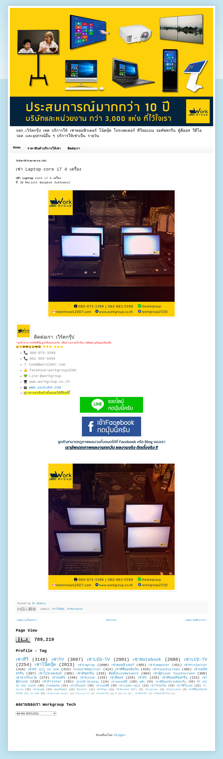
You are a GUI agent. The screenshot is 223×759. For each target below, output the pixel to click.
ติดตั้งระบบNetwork (124, 673)
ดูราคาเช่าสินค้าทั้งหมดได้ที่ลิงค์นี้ (46, 393)
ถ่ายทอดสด (53, 685)
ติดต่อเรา (73, 148)
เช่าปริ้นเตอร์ (78, 685)
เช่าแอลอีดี (102, 685)
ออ (124, 693)
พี (116, 693)
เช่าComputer (159, 665)
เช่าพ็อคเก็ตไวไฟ (162, 693)
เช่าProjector (195, 665)
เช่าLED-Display (87, 681)
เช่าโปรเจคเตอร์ (50, 673)
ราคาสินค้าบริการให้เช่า (44, 148)
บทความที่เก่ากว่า (195, 620)
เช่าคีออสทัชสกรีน (174, 678)
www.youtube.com (45, 387)
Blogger (120, 735)
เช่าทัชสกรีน (85, 673)
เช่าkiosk (87, 678)
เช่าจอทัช (58, 678)
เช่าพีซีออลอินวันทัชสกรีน (170, 681)
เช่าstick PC (82, 693)
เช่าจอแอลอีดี (119, 681)
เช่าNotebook (75, 609)
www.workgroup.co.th (49, 382)
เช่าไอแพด (38, 689)
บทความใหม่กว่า (27, 620)
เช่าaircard (173, 689)
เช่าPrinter (52, 681)
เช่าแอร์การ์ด (102, 693)
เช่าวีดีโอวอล (185, 685)
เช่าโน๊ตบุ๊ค (58, 609)
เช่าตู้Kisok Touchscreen (174, 673)
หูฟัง (142, 681)
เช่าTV (58, 659)
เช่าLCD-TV (195, 659)
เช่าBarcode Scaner (58, 693)
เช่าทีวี (22, 659)
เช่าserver (151, 689)
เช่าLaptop (86, 665)
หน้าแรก (111, 620)
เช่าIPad (102, 689)
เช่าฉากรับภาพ (26, 678)
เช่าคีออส (116, 678)
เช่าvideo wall (129, 685)
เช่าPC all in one (43, 669)
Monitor (82, 689)
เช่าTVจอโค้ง (158, 685)
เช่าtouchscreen (166, 669)
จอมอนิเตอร (60, 689)
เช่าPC (142, 678)
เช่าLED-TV (98, 659)
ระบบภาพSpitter (87, 669)
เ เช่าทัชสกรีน (140, 693)
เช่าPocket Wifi (126, 689)
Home (17, 147)
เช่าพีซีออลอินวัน (127, 669)
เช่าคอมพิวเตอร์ (123, 665)
